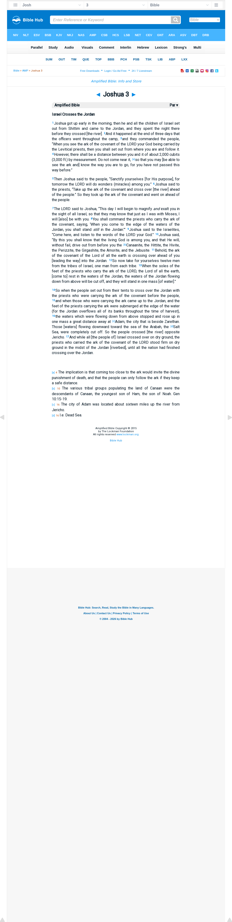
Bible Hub (116, 440)
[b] (125, 244)
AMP (25, 70)
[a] (133, 159)
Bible (16, 70)
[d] (171, 326)
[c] (113, 321)
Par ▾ (174, 105)
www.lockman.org (127, 434)
